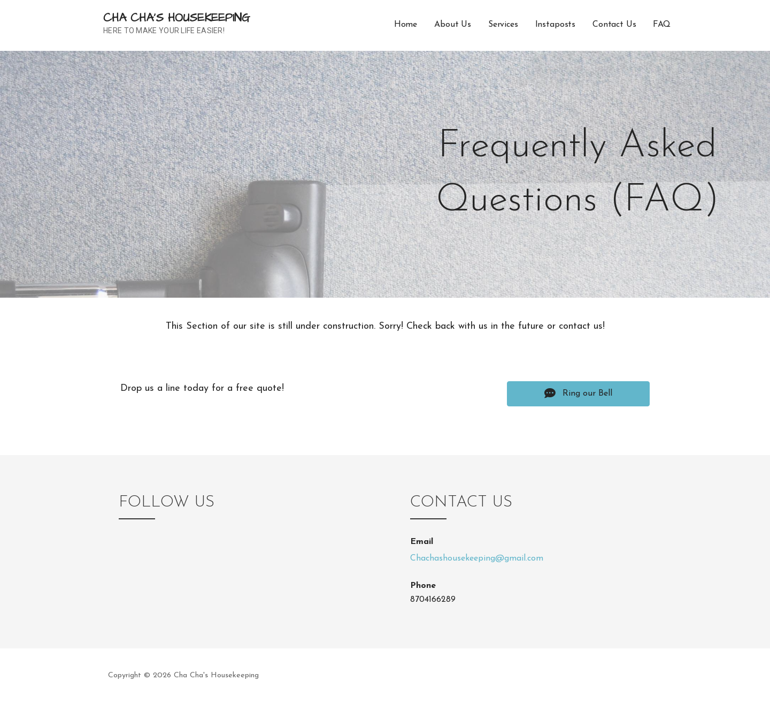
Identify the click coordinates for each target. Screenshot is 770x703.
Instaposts (555, 24)
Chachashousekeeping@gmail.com (476, 558)
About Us (452, 24)
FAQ (662, 24)
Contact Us (614, 24)
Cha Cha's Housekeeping (176, 18)
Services (503, 24)
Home (405, 24)
